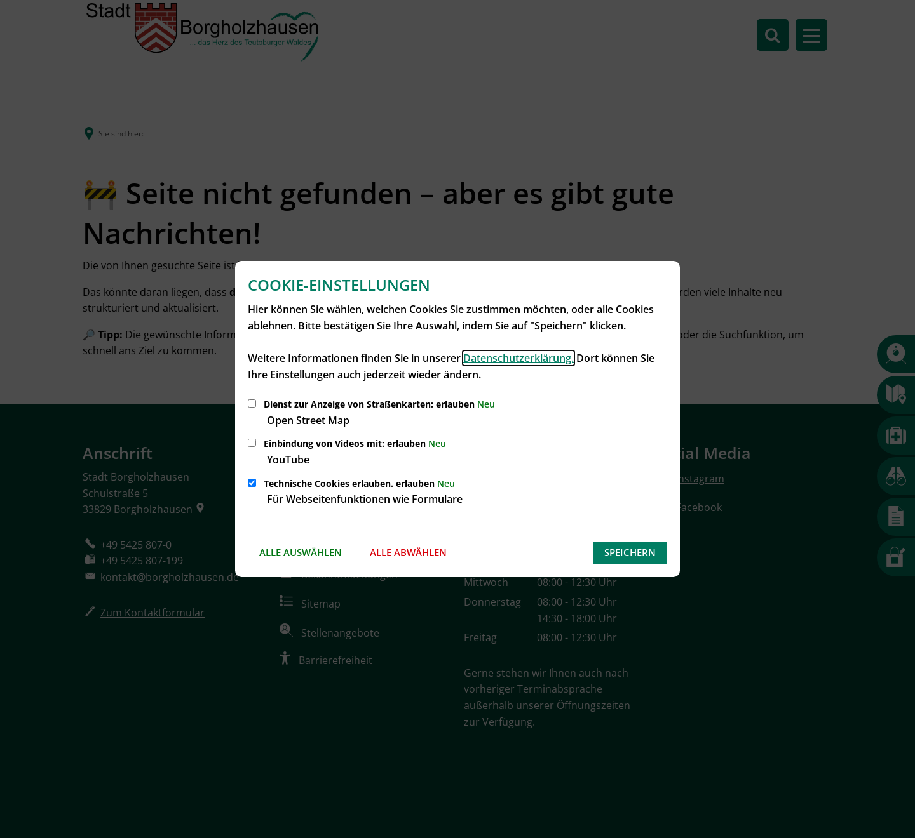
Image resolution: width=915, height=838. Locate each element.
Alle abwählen (408, 552)
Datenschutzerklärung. (518, 358)
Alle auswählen (300, 552)
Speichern (630, 552)
